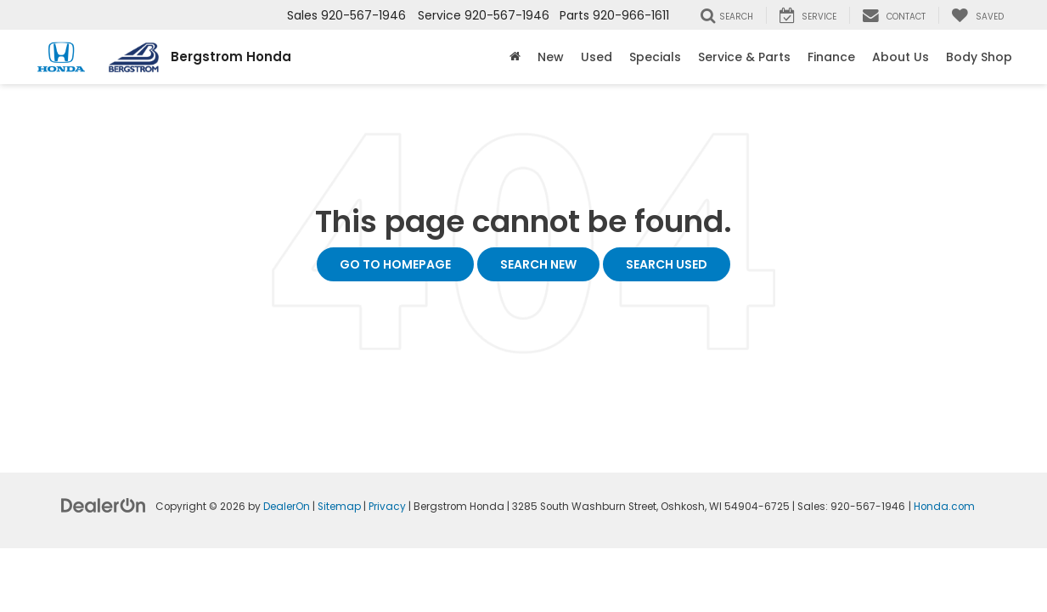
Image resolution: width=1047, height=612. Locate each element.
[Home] (515, 57)
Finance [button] (831, 56)
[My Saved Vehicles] (977, 15)
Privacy (387, 506)
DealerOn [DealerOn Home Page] (286, 506)
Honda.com (944, 506)
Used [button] (596, 56)
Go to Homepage (395, 264)
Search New (538, 264)
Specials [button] (655, 56)
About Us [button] (900, 56)
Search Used (666, 264)
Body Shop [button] (979, 56)
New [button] (551, 56)
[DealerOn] (103, 504)
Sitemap (339, 506)
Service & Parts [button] (744, 56)
